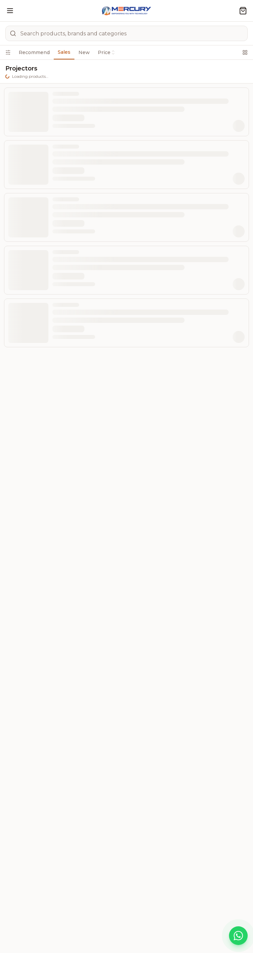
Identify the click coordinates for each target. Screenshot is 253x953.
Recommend (34, 52)
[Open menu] (10, 10)
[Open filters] (8, 52)
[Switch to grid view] (245, 52)
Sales (64, 52)
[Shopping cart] (243, 10)
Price (106, 52)
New (84, 52)
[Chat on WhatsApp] (238, 935)
